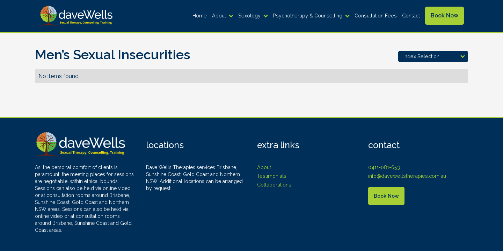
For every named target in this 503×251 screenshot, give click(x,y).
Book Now (444, 15)
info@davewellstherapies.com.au (407, 176)
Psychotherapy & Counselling (307, 15)
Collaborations (274, 185)
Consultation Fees (376, 15)
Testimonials (271, 176)
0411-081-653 (384, 167)
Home (199, 15)
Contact (411, 15)
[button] (223, 15)
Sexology (249, 15)
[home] (75, 16)
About (219, 15)
